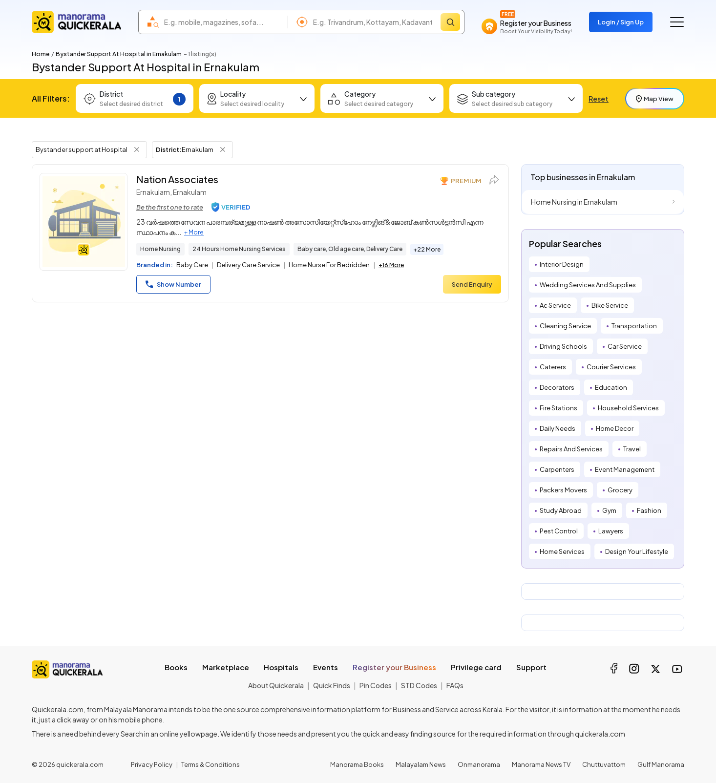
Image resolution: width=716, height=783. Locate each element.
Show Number (173, 284)
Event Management (624, 469)
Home (40, 54)
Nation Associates (177, 179)
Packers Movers (563, 490)
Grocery (620, 490)
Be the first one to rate (169, 207)
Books (176, 667)
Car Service (625, 346)
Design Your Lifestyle (636, 551)
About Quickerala (276, 685)
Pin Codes (375, 685)
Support (531, 667)
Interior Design (562, 264)
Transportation (634, 326)
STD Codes (419, 685)
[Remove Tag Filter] (136, 149)
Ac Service (555, 305)
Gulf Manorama (660, 764)
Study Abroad (561, 510)
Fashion (649, 510)
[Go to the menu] (677, 22)
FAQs (454, 685)
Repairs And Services (571, 449)
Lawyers (610, 531)
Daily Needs (557, 428)
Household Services (628, 408)
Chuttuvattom (604, 764)
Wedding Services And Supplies (588, 285)
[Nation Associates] (83, 222)
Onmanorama (479, 764)
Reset (599, 98)
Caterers (553, 367)
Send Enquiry (472, 284)
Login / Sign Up (621, 22)
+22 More (427, 249)
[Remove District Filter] (222, 149)
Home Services (562, 551)
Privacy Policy (151, 764)
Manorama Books (357, 764)
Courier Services (611, 367)
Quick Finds (331, 685)
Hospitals (281, 667)
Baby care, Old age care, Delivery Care (349, 249)
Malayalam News (421, 764)
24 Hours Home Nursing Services (239, 249)
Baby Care (192, 265)
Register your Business (394, 667)
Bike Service (609, 305)
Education (611, 387)
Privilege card (476, 667)
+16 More (391, 265)
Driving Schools (563, 346)
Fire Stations (558, 408)
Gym (609, 510)
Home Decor (614, 428)
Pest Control (559, 531)
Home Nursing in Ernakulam (574, 201)
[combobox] (223, 22)
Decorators (557, 387)
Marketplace (225, 667)
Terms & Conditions (210, 764)
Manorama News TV (541, 764)
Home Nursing (160, 249)
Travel (632, 449)
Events (325, 667)
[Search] (450, 22)
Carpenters (557, 469)
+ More (194, 232)
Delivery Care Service (248, 265)
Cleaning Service (565, 326)
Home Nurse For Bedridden (329, 265)
